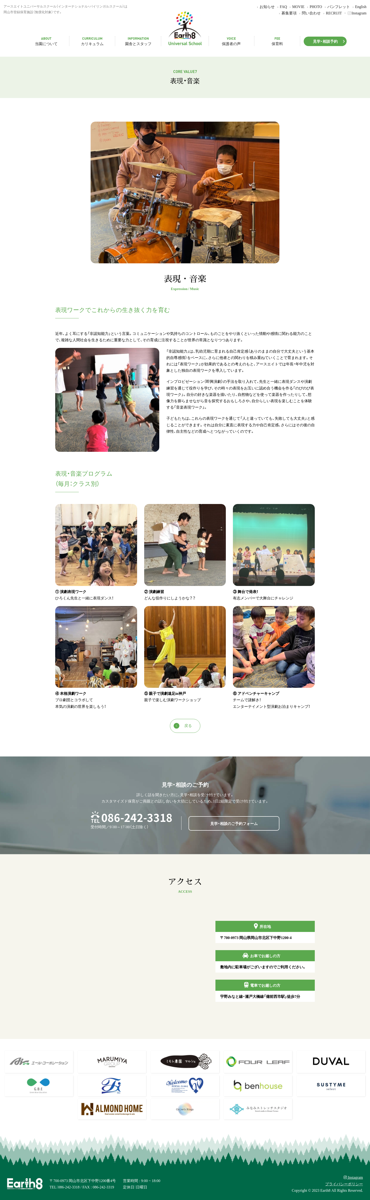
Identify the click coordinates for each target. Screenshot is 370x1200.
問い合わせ (309, 13)
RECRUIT (332, 13)
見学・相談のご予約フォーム (234, 823)
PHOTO (314, 6)
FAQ (281, 6)
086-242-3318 (136, 817)
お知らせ (265, 6)
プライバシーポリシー (344, 1184)
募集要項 (287, 13)
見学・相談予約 (330, 41)
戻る (183, 725)
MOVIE (296, 6)
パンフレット (336, 6)
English (358, 6)
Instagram (354, 13)
